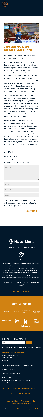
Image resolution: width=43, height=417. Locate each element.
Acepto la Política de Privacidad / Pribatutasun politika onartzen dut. (21, 347)
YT (20, 393)
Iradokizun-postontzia (21, 291)
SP (26, 393)
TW (15, 393)
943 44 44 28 (6, 388)
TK (23, 393)
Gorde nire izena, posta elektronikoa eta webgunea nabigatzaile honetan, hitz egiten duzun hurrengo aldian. (20, 203)
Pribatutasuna (25, 401)
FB (17, 393)
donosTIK (16, 409)
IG (11, 393)
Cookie (17, 401)
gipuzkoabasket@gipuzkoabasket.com (23, 388)
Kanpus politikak (25, 404)
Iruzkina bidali (31, 211)
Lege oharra (10, 401)
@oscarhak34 (33, 409)
